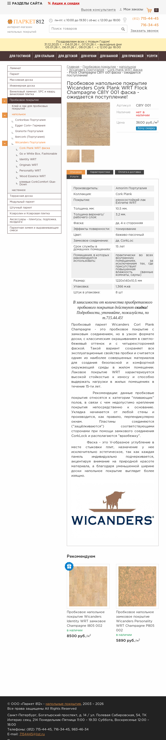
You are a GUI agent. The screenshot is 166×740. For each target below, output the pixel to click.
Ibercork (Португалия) (30, 137)
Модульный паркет (22, 202)
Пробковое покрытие (24, 100)
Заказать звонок (145, 30)
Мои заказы (131, 9)
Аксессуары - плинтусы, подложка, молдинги (33, 220)
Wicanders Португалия (30, 142)
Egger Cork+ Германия (30, 125)
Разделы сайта (24, 3)
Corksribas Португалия (30, 120)
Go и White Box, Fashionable (38, 154)
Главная (73, 67)
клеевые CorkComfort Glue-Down (37, 183)
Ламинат (15, 68)
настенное (19, 190)
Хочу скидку (146, 128)
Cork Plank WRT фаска (34, 148)
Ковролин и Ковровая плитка (30, 213)
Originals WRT (28, 165)
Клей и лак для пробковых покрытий (30, 107)
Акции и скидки (66, 3)
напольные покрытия (63, 704)
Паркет (14, 74)
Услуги (152, 56)
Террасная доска (21, 196)
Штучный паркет (21, 208)
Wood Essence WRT (32, 176)
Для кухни (88, 56)
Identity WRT (28, 159)
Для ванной (109, 56)
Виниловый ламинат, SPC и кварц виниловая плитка (32, 92)
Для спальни (44, 56)
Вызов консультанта (98, 9)
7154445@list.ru (32, 734)
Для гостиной (19, 56)
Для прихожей (133, 56)
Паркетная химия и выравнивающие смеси (34, 229)
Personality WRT (30, 171)
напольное (19, 114)
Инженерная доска (22, 86)
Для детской (67, 56)
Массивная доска (21, 80)
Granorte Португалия (29, 131)
